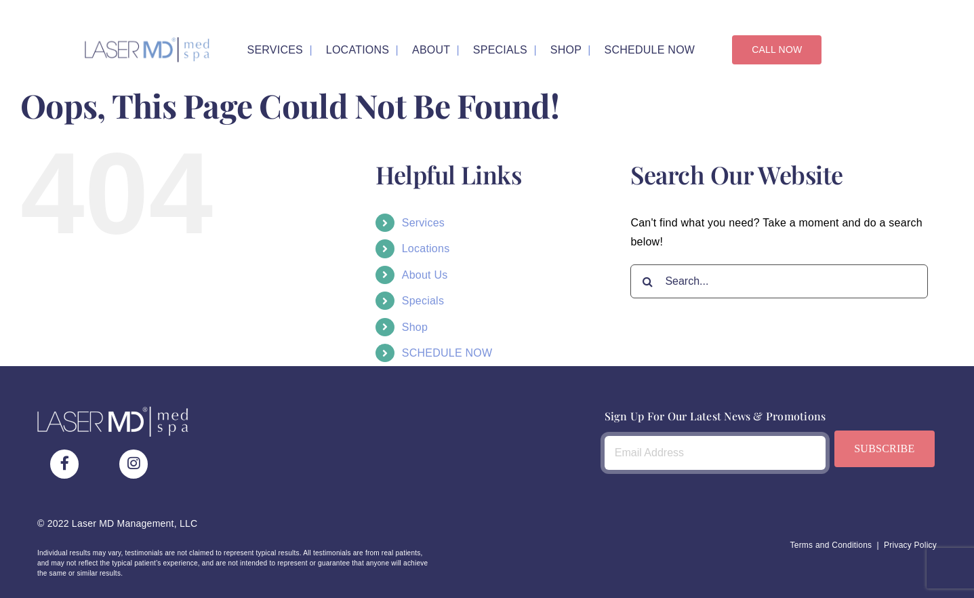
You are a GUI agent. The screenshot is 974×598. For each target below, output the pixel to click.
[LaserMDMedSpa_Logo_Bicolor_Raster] (147, 42)
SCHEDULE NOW (447, 353)
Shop (415, 326)
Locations (426, 248)
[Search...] (779, 281)
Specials (423, 300)
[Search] (647, 281)
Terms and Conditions (831, 544)
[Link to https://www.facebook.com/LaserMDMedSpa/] (64, 464)
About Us (425, 274)
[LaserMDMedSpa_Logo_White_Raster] (112, 411)
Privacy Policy (910, 544)
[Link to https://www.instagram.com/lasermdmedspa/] (133, 464)
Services (423, 222)
